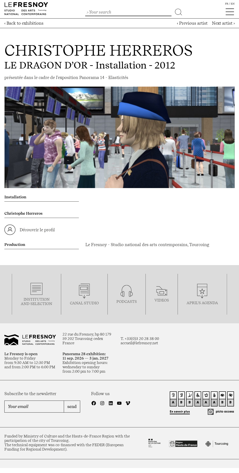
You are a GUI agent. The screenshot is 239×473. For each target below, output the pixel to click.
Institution (37, 299)
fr (226, 3)
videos (161, 300)
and (25, 304)
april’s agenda (202, 303)
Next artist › (223, 23)
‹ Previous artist (192, 23)
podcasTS (126, 301)
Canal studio (84, 303)
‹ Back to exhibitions (23, 23)
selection (41, 304)
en (233, 3)
